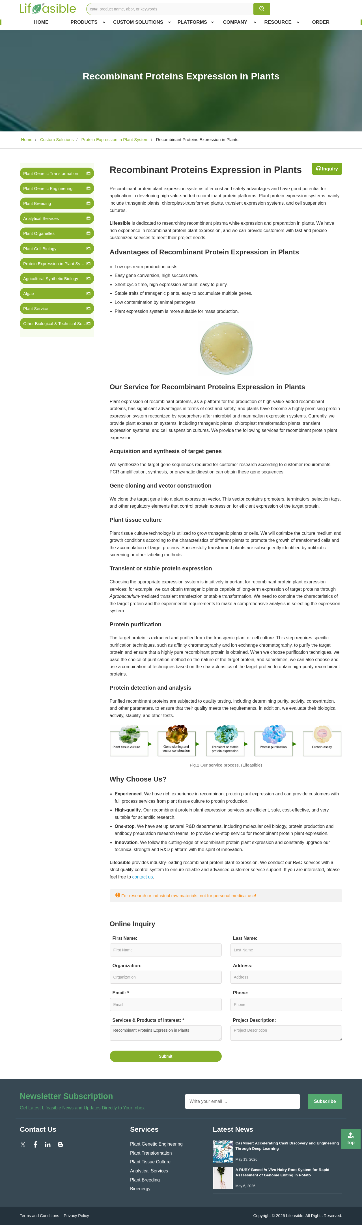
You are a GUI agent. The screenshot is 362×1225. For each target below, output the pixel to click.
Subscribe (325, 1101)
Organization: (127, 965)
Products (87, 22)
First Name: (125, 938)
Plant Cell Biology (40, 248)
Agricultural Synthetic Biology (50, 278)
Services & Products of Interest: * (148, 1020)
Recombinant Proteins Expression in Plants (166, 1033)
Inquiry (330, 169)
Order (320, 22)
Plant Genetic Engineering (47, 188)
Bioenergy (140, 1188)
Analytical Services (41, 218)
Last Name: (245, 938)
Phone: (240, 992)
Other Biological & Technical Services (55, 323)
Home (41, 22)
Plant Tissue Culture (150, 1161)
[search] (261, 9)
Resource (281, 22)
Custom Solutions (142, 22)
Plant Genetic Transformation (50, 173)
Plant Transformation (151, 1153)
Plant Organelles (39, 233)
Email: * (121, 992)
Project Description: (254, 1020)
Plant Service (35, 308)
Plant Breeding (37, 203)
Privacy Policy (76, 1215)
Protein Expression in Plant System (114, 139)
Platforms (196, 22)
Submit (165, 1056)
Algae (28, 293)
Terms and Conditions (39, 1215)
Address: (243, 965)
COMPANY (240, 22)
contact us (142, 877)
